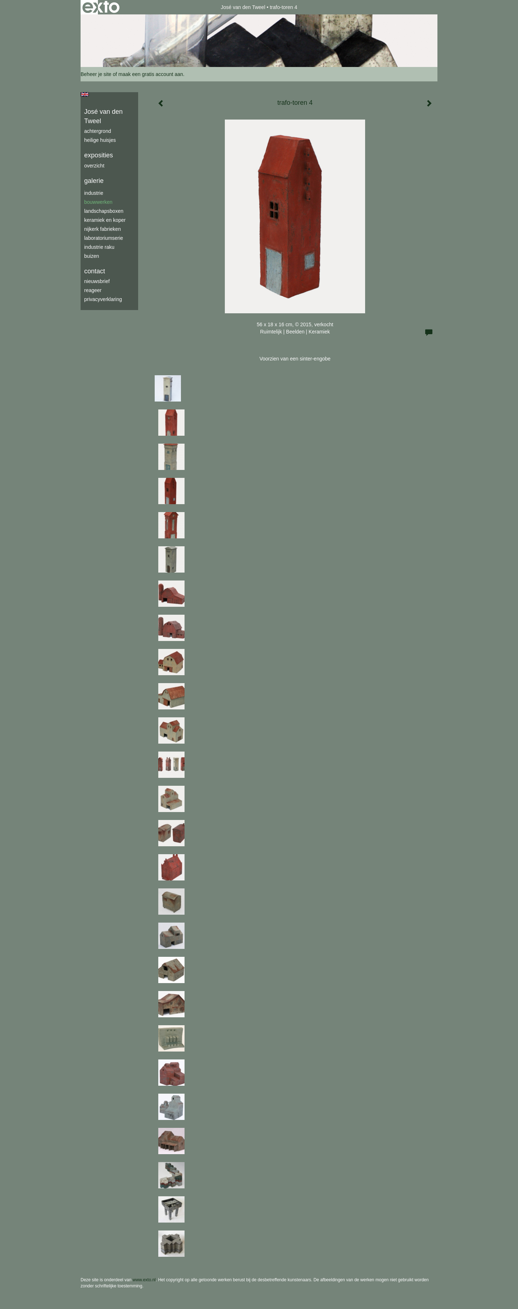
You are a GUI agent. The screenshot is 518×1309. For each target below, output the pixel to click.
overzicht (94, 166)
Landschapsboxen (103, 211)
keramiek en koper (105, 220)
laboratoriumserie (103, 238)
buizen (91, 256)
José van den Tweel (243, 7)
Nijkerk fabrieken (102, 229)
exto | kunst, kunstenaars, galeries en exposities (101, 7)
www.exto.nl (144, 1279)
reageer (92, 290)
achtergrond (97, 131)
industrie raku (99, 247)
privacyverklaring (103, 299)
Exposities (98, 155)
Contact (94, 271)
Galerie (94, 180)
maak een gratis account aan (150, 74)
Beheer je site (96, 74)
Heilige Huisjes (100, 140)
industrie (93, 193)
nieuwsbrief (97, 281)
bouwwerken (98, 202)
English (85, 94)
